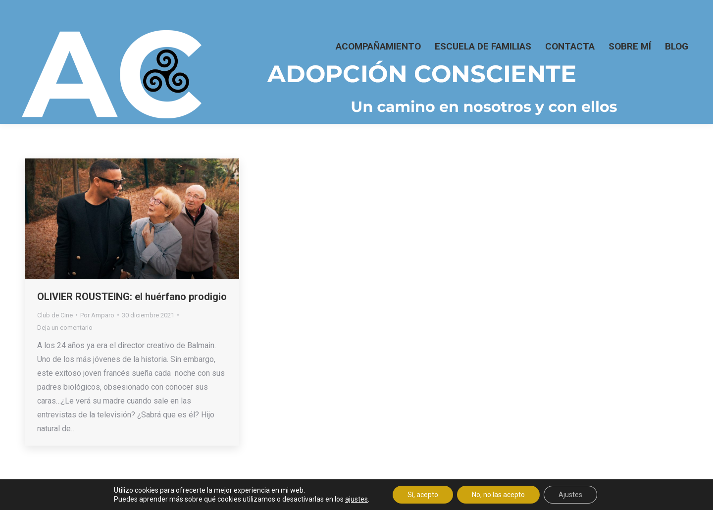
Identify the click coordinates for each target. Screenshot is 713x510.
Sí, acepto (422, 495)
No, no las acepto (498, 495)
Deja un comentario (65, 327)
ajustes (356, 499)
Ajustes (570, 495)
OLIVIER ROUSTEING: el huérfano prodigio (132, 297)
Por (97, 315)
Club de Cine (55, 315)
